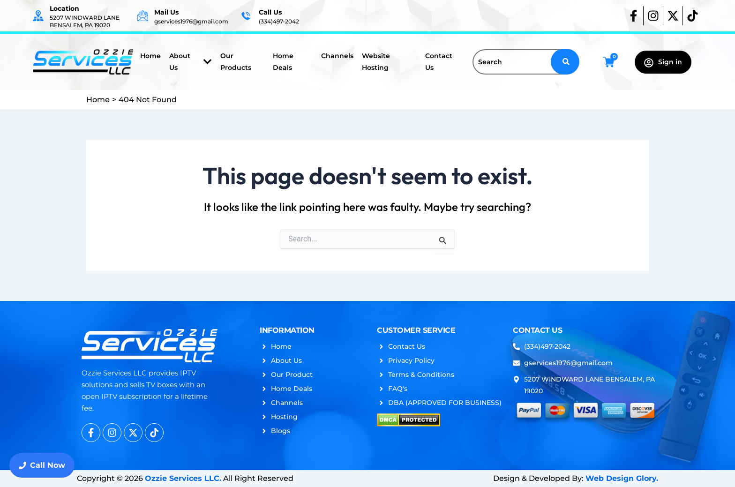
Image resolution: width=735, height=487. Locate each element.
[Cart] (608, 62)
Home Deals (283, 62)
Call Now (42, 465)
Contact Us (438, 62)
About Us (190, 62)
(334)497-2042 (279, 21)
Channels (337, 56)
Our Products (235, 62)
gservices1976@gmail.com (191, 21)
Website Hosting (376, 62)
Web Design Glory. (621, 478)
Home (150, 56)
